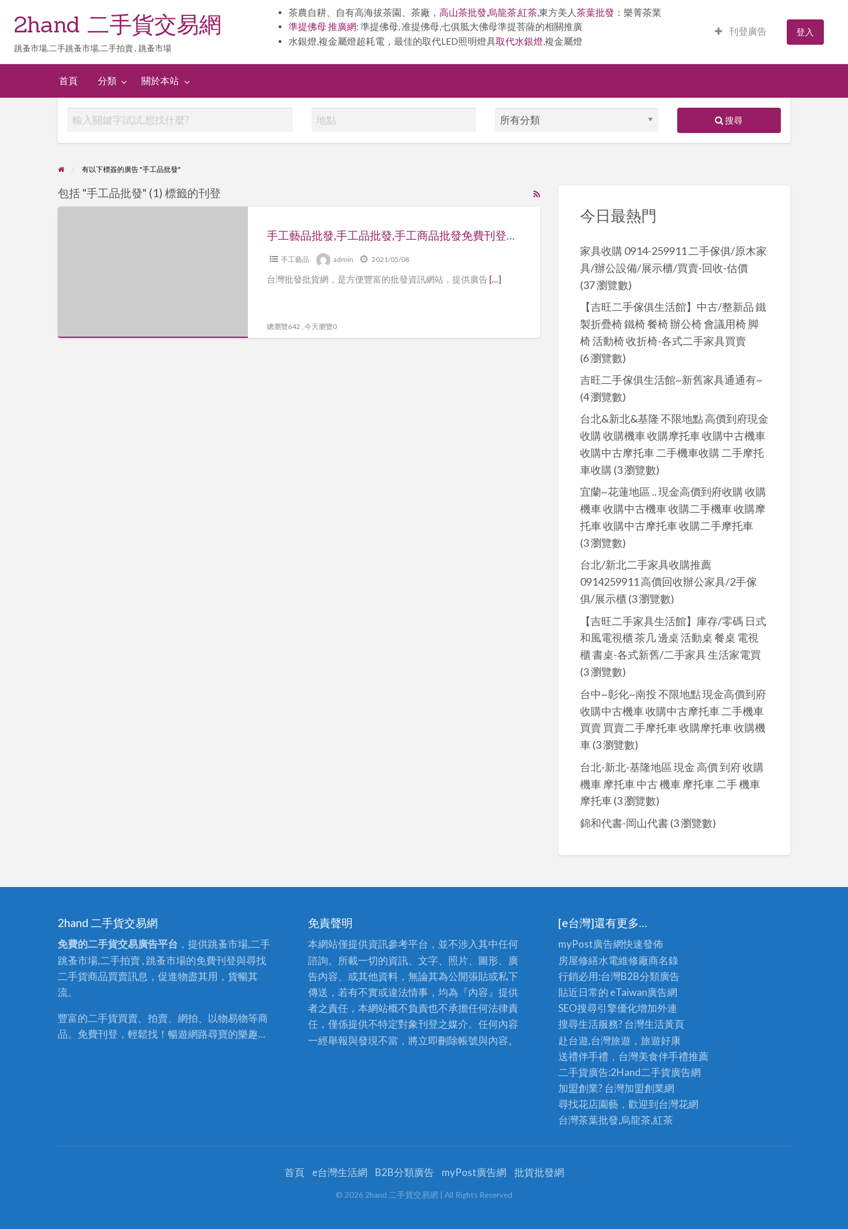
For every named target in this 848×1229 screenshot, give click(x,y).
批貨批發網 (539, 1172)
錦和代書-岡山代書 (624, 822)
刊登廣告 (741, 31)
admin (343, 259)
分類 (107, 80)
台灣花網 (678, 1104)
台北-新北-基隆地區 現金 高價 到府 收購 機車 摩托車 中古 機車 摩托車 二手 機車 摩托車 (672, 784)
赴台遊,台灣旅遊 (594, 1040)
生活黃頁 (664, 1024)
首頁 (68, 80)
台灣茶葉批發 (588, 1120)
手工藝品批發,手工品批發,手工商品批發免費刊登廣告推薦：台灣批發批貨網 (454, 235)
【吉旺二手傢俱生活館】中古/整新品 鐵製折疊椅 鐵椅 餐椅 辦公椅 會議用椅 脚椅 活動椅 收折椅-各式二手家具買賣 (673, 323)
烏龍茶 (502, 12)
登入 (805, 31)
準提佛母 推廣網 (322, 26)
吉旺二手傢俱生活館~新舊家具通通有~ (671, 379)
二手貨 (656, 1072)
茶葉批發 (595, 12)
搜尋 (729, 120)
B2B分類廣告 (404, 1172)
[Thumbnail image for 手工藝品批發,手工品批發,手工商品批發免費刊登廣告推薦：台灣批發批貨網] (152, 272)
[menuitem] (741, 32)
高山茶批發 (462, 12)
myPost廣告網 (590, 944)
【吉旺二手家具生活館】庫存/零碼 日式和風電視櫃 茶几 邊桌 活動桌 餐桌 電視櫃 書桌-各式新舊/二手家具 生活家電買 (673, 638)
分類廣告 (660, 976)
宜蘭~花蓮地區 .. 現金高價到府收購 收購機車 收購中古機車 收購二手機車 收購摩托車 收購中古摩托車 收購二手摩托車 (673, 508)
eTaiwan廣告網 (643, 992)
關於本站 (160, 80)
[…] (495, 279)
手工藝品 (295, 259)
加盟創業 (644, 1088)
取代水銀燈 (519, 41)
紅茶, (528, 12)
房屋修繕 (578, 960)
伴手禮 (673, 1056)
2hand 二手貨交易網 (117, 24)
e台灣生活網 (339, 1172)
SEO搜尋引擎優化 (597, 1008)
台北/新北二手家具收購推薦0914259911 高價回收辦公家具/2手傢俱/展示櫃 (668, 581)
